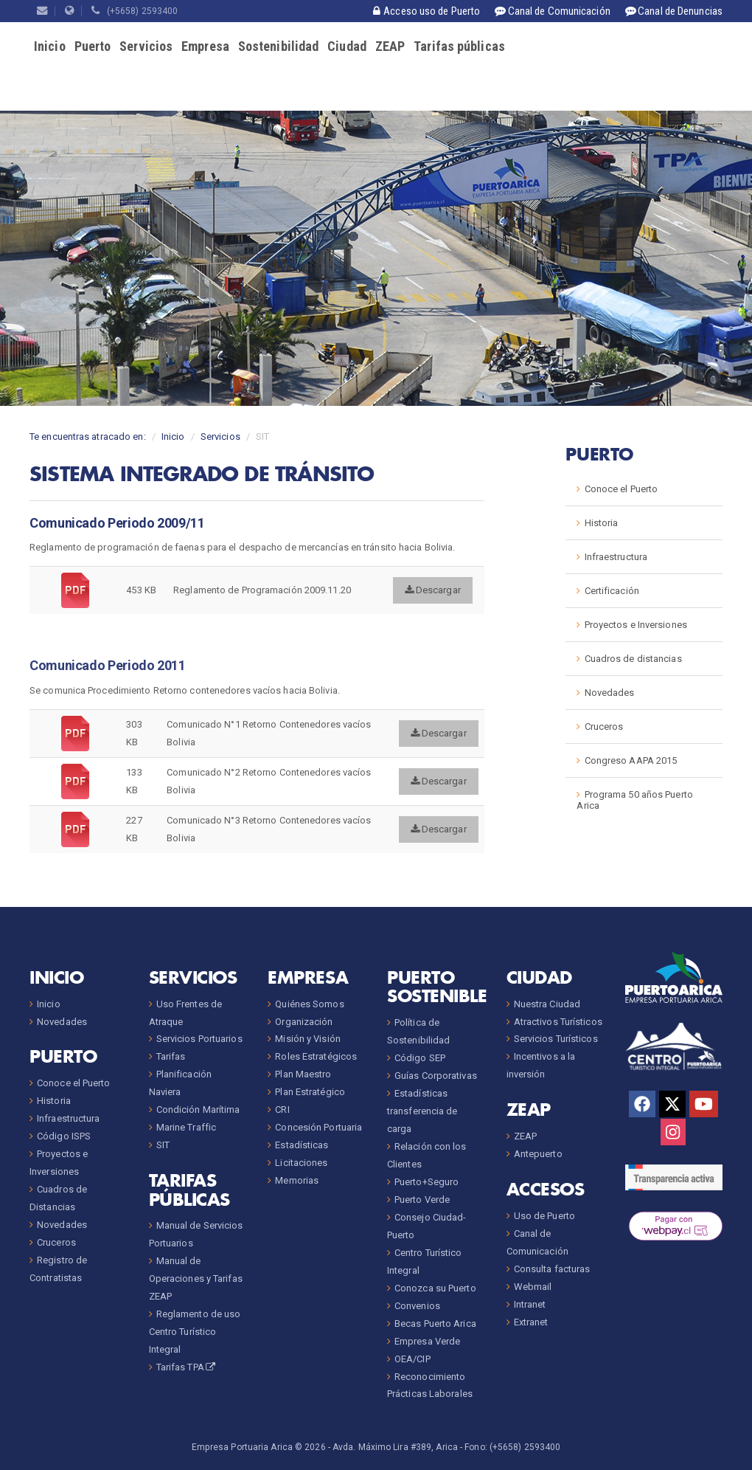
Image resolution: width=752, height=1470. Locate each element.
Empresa (205, 46)
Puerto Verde (422, 1199)
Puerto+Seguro (426, 1181)
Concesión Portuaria (318, 1127)
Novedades (610, 692)
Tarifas (171, 1056)
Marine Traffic (186, 1127)
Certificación (612, 590)
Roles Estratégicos (316, 1056)
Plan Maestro (303, 1074)
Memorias (296, 1180)
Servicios (146, 46)
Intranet (530, 1304)
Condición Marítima (198, 1109)
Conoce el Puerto (621, 488)
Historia (602, 522)
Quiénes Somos (309, 1004)
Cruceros (604, 726)
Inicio (50, 46)
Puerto (92, 46)
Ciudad (346, 46)
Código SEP (419, 1057)
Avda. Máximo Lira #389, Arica (395, 1447)
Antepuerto (538, 1153)
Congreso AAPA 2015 (631, 760)
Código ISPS (64, 1136)
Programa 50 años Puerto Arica (634, 800)
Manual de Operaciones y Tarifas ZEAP (196, 1278)
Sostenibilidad (278, 46)
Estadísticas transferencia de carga (422, 1111)
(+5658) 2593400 (134, 11)
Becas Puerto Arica (435, 1323)
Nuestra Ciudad (547, 1004)
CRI (282, 1109)
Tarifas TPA (186, 1367)
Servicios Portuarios (199, 1038)
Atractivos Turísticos (558, 1021)
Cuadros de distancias (633, 658)
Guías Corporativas (435, 1075)
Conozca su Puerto (435, 1288)
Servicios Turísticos (556, 1038)
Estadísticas (301, 1144)
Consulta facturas (552, 1268)
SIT (163, 1144)
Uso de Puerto (544, 1215)
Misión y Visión (308, 1038)
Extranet (531, 1322)
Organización (304, 1021)
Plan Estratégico (310, 1091)
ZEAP (390, 46)
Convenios (417, 1305)
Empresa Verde (427, 1341)
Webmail (533, 1286)
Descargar (433, 590)
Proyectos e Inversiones (636, 624)
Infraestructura (616, 556)
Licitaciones (301, 1162)
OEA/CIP (412, 1358)
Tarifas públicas (459, 46)
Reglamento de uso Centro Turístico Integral (195, 1331)
